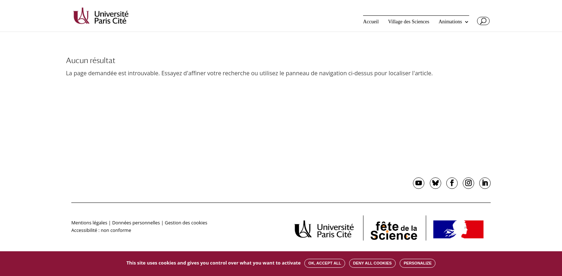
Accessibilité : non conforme (101, 230)
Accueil (371, 21)
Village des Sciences (408, 21)
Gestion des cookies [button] (186, 222)
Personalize (418, 263)
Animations (450, 21)
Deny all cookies (372, 263)
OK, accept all (324, 263)
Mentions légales (89, 222)
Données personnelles (136, 222)
